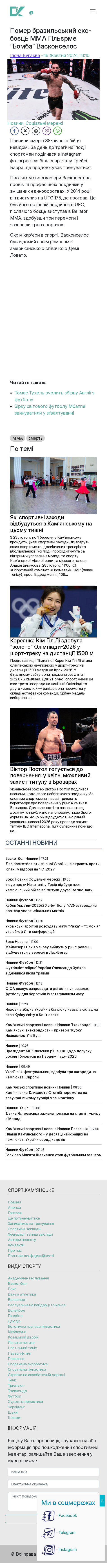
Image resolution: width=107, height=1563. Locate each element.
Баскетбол (15, 858)
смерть (35, 438)
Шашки (14, 1417)
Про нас (15, 1250)
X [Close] (102, 1500)
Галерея (15, 1213)
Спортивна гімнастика (27, 1369)
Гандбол (15, 1315)
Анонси (14, 1207)
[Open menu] (93, 11)
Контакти (16, 1245)
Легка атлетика (21, 1342)
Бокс (9, 879)
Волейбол (16, 1310)
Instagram (67, 1549)
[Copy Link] (36, 131)
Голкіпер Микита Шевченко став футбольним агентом (53, 1155)
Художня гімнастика (25, 1401)
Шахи (13, 1412)
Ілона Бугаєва (25, 55)
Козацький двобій (23, 1337)
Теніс (24, 1108)
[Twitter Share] (25, 131)
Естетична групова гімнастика (34, 1326)
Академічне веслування (28, 1278)
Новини (31, 858)
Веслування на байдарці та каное (37, 1305)
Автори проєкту (22, 1239)
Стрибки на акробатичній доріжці (36, 1374)
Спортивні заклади (24, 1229)
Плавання (79, 1129)
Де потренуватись (24, 1218)
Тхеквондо (81, 1025)
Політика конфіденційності (31, 1256)
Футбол (26, 900)
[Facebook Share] (14, 131)
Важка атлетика (22, 1294)
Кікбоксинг (17, 1332)
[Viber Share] (46, 131)
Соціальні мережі (44, 879)
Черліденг (16, 1407)
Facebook (67, 1515)
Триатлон (16, 1385)
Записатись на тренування (31, 1223)
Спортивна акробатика (28, 1364)
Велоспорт (17, 1299)
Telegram (67, 1532)
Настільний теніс (22, 1348)
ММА (17, 438)
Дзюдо (14, 1321)
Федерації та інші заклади (30, 1234)
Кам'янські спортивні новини (30, 1025)
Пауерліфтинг (19, 1353)
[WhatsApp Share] (57, 131)
